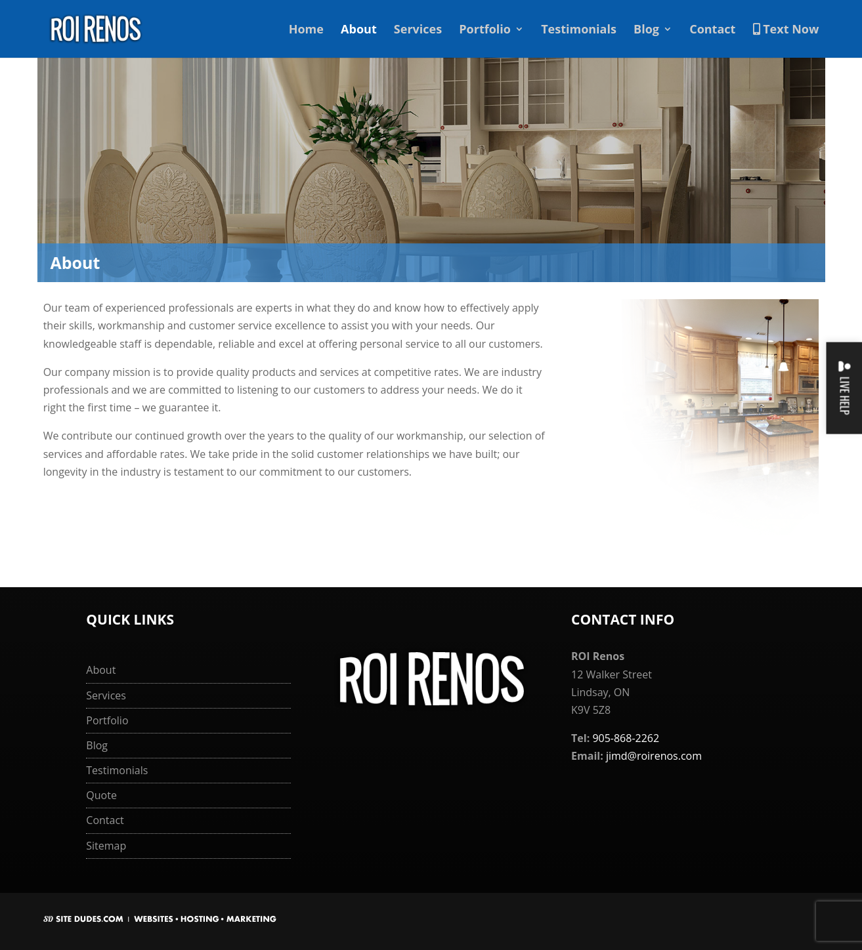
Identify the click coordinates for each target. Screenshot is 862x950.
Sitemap (106, 845)
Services (418, 30)
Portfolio (485, 30)
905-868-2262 (625, 738)
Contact (712, 30)
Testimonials (578, 30)
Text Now (786, 30)
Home (306, 30)
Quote (101, 795)
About (359, 30)
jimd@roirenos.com (654, 756)
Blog (646, 30)
